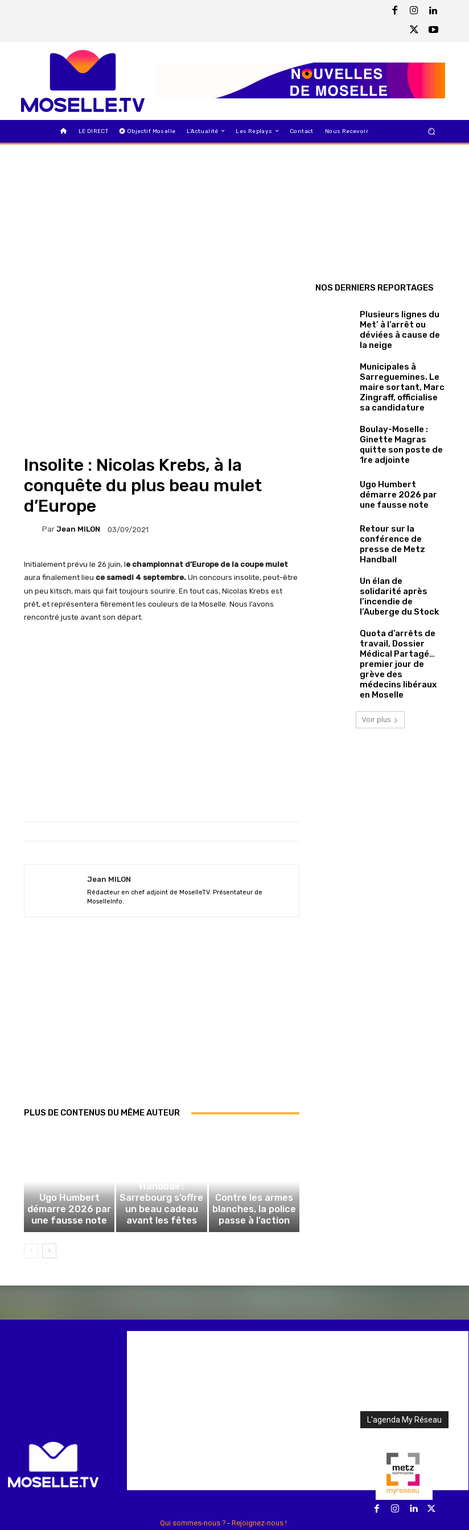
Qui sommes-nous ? (193, 1443)
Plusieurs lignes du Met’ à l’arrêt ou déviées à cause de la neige (401, 327)
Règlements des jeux (191, 1457)
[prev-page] (31, 1171)
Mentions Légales (260, 1457)
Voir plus (380, 653)
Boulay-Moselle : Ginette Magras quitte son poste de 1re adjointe (400, 422)
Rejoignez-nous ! (259, 1443)
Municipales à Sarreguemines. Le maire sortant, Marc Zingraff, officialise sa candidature (400, 375)
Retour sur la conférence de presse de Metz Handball (400, 516)
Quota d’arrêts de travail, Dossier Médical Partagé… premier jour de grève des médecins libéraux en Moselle (401, 612)
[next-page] (49, 1171)
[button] (432, 131)
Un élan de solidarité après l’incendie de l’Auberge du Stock (393, 564)
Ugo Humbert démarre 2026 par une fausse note (69, 1139)
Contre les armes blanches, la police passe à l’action (254, 1136)
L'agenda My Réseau (404, 1340)
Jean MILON (78, 441)
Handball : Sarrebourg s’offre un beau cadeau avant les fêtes (161, 1136)
